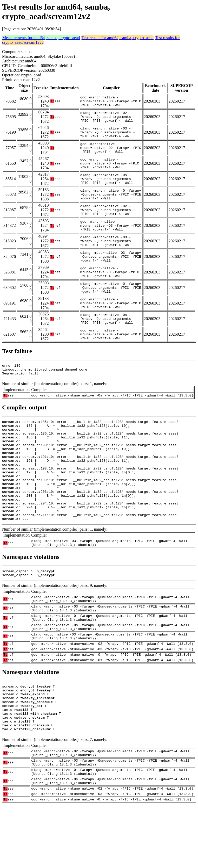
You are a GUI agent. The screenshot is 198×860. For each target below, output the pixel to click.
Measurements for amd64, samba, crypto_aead (41, 37)
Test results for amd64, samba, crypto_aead (118, 37)
